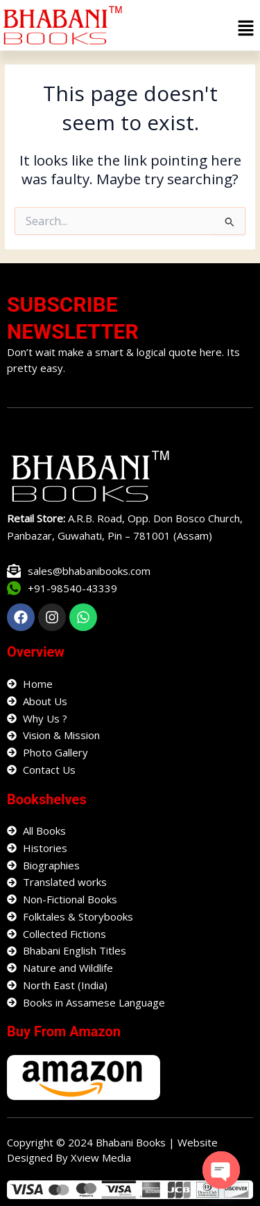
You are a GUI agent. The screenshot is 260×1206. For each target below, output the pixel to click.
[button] (246, 28)
